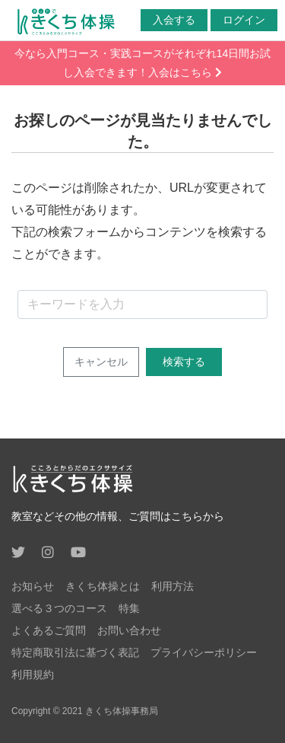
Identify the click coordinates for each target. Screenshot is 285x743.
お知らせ (32, 586)
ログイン (244, 20)
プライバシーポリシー (203, 652)
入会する (174, 20)
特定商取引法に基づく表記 (75, 652)
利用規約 (32, 674)
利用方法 (172, 586)
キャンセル (101, 362)
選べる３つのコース (59, 608)
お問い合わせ (129, 630)
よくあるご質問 (48, 630)
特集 (129, 608)
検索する (184, 362)
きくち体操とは (102, 586)
